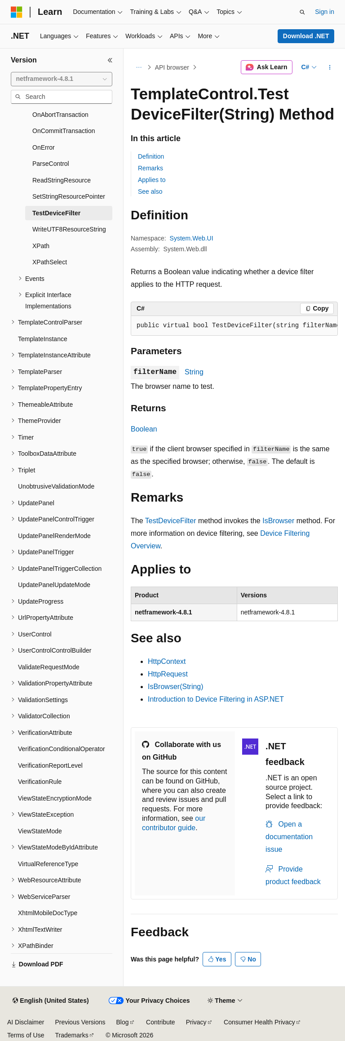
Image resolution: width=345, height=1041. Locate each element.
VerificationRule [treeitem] (40, 781)
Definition (151, 156)
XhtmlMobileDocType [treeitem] (47, 912)
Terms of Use (25, 1035)
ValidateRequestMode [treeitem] (49, 667)
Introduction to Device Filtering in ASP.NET (216, 699)
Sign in (324, 11)
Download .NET (306, 36)
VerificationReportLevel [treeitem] (50, 765)
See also (150, 191)
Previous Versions (80, 1022)
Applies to (151, 179)
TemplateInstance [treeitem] (42, 339)
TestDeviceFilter (170, 521)
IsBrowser (278, 521)
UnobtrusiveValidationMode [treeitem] (56, 486)
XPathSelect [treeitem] (49, 262)
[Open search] (302, 12)
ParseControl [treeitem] (50, 163)
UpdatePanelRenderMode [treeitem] (54, 535)
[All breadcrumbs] (138, 67)
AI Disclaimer (25, 1022)
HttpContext (167, 661)
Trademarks (71, 1035)
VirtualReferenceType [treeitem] (48, 864)
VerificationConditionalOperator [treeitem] (61, 748)
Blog (122, 1022)
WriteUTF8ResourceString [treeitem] (69, 229)
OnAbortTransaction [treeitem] (60, 114)
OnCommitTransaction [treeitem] (63, 130)
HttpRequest (168, 674)
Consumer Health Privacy (259, 1022)
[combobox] (61, 79)
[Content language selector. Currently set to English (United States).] (50, 1001)
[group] (234, 326)
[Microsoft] (16, 12)
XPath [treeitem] (40, 245)
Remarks (150, 168)
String (194, 372)
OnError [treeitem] (43, 147)
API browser (172, 67)
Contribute (160, 1022)
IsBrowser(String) (175, 686)
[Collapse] (110, 60)
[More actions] (330, 67)
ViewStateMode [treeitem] (40, 831)
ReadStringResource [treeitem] (61, 180)
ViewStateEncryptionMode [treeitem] (55, 798)
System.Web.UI (191, 238)
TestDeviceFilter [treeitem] (56, 213)
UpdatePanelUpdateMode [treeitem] (54, 584)
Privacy (196, 1022)
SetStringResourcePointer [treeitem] (68, 196)
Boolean (144, 429)
